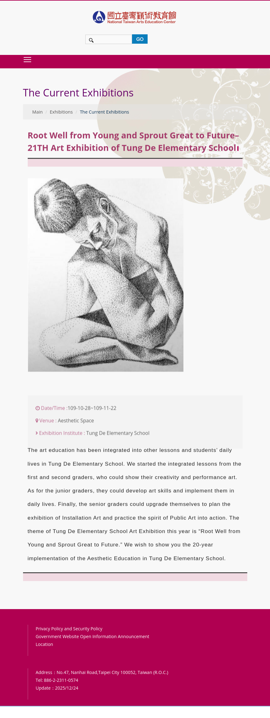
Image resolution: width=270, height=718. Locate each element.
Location (44, 644)
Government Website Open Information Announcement (92, 636)
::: (25, 79)
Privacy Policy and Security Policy (69, 629)
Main (37, 112)
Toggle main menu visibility (28, 59)
